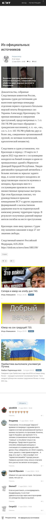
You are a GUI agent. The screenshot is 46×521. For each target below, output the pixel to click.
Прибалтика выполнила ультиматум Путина (21, 365)
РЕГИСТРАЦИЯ (35, 3)
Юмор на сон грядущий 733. (16, 327)
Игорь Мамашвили (8, 295)
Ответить (11, 415)
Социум (4, 254)
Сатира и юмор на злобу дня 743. (19, 291)
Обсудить (22, 403)
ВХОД (24, 3)
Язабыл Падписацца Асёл (11, 370)
